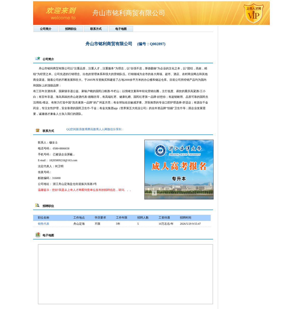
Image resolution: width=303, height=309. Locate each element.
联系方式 (96, 29)
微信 (110, 129)
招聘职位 (70, 29)
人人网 (103, 129)
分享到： (118, 129)
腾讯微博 (93, 129)
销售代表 (43, 223)
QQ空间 (71, 129)
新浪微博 (81, 129)
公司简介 (45, 29)
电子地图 (121, 29)
